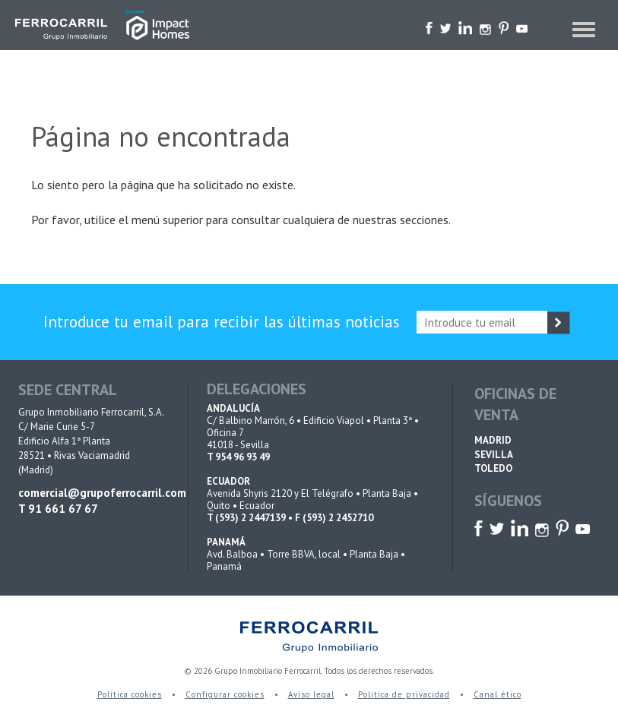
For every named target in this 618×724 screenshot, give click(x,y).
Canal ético (497, 694)
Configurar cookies (225, 694)
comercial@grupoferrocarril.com (92, 492)
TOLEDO (493, 468)
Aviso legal (311, 694)
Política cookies (129, 694)
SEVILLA (493, 454)
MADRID (493, 440)
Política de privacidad (404, 694)
